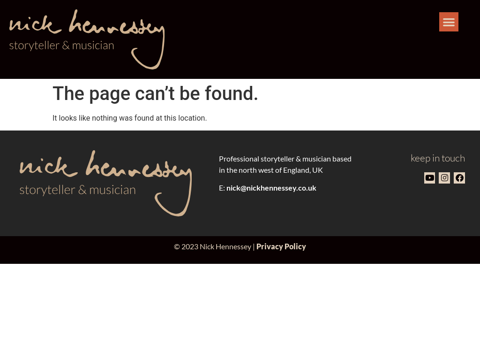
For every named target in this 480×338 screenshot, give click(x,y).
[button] (448, 21)
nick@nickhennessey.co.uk (271, 187)
